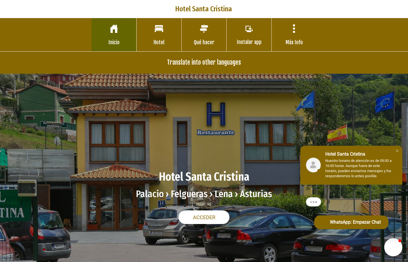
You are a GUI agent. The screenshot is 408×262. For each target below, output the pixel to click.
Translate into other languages (204, 62)
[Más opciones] (294, 34)
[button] (397, 151)
